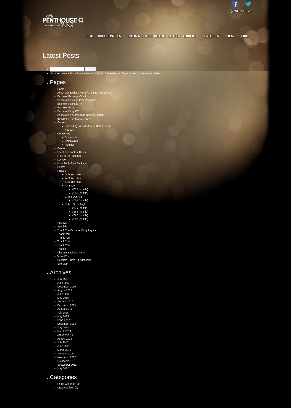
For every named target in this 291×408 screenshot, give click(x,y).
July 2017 (62, 279)
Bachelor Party (65, 107)
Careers (160, 36)
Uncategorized (65, 387)
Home (89, 36)
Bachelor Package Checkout (73, 96)
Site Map (62, 263)
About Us (189, 36)
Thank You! (63, 233)
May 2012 (63, 368)
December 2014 (66, 323)
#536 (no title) (80, 193)
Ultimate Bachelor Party (71, 252)
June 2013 (63, 346)
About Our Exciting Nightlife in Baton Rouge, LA (84, 92)
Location (173, 36)
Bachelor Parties (108, 36)
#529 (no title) (80, 189)
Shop (245, 36)
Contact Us (211, 36)
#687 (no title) (80, 219)
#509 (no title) (80, 200)
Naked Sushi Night (75, 204)
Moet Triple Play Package (72, 163)
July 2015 (62, 312)
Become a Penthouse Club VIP (75, 118)
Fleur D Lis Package (69, 155)
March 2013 (64, 349)
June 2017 (63, 282)
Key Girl (69, 129)
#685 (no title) (80, 211)
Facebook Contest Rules (71, 152)
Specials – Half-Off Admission (74, 259)
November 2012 (66, 357)
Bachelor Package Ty (69, 103)
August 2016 (64, 290)
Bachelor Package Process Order (76, 100)
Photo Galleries (66, 383)
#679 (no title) (80, 207)
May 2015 (63, 316)
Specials (134, 36)
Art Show (70, 185)
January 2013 (65, 353)
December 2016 (66, 286)
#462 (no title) (73, 178)
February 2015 (65, 320)
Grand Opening (74, 196)
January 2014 (65, 334)
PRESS (61, 170)
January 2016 (65, 301)
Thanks (61, 248)
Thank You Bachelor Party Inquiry (76, 230)
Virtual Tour (63, 256)
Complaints (71, 140)
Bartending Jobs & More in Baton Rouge (88, 126)
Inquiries (70, 144)
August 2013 (64, 338)
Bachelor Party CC (68, 111)
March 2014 (64, 331)
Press (230, 36)
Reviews (62, 222)
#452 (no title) (73, 181)
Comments (71, 137)
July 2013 (62, 342)
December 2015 (66, 305)
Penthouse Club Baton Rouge (103, 73)
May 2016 (63, 297)
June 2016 (63, 294)
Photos (147, 36)
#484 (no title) (73, 174)
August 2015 (64, 308)
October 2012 (65, 360)
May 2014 (63, 327)
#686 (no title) (80, 215)
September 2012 (67, 364)
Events (61, 148)
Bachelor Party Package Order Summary (80, 114)
